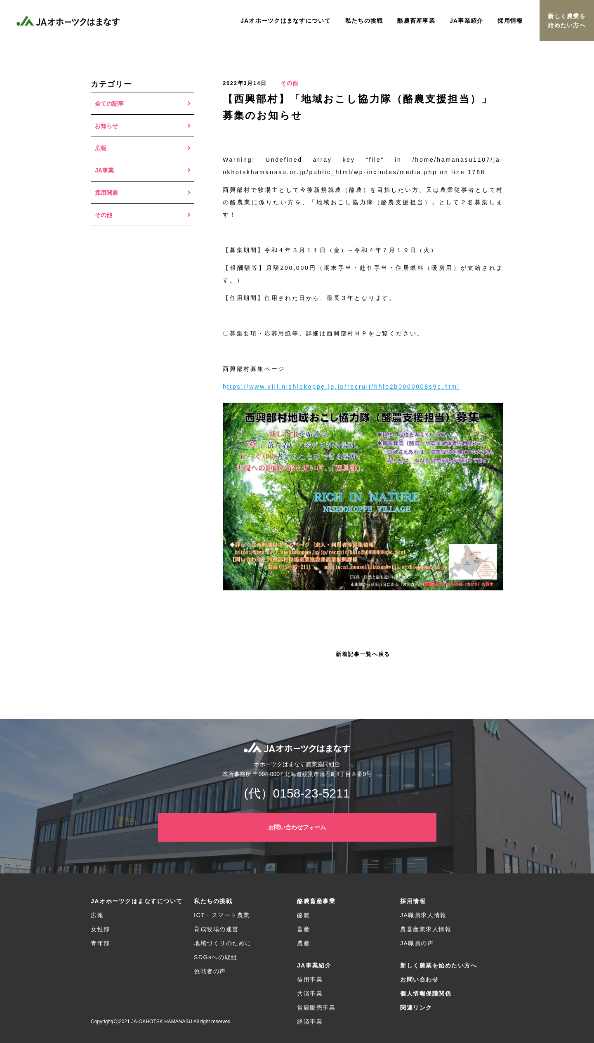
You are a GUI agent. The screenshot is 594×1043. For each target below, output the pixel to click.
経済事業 (310, 1021)
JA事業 (104, 170)
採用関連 (106, 192)
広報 (100, 148)
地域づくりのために (223, 943)
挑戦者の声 (210, 971)
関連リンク (416, 1007)
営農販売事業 (316, 1007)
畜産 (303, 929)
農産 (303, 943)
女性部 (100, 929)
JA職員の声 (417, 943)
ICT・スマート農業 (222, 915)
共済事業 (310, 993)
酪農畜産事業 (316, 901)
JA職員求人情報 (423, 915)
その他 (103, 215)
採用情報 (413, 901)
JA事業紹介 (314, 965)
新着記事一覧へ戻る (363, 654)
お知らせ (106, 126)
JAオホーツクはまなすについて (137, 901)
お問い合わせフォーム (297, 827)
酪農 (303, 915)
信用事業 (310, 979)
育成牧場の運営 (216, 929)
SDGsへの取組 (216, 957)
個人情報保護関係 (425, 993)
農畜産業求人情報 (425, 929)
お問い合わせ (419, 979)
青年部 (100, 943)
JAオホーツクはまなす (68, 20)
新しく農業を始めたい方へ (567, 20)
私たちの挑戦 (213, 901)
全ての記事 (109, 103)
